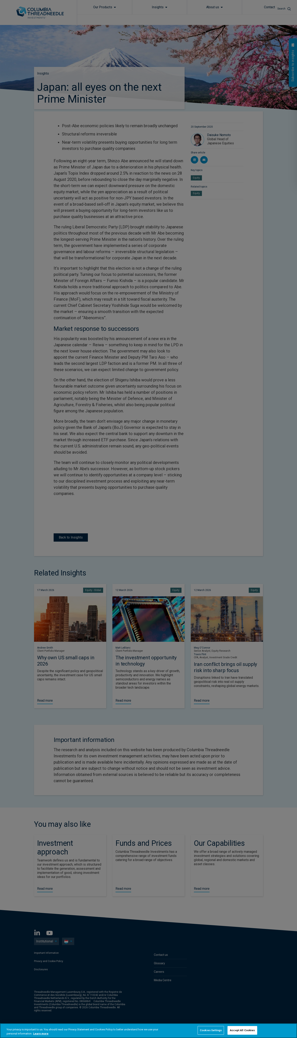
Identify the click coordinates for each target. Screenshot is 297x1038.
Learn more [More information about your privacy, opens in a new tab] (40, 1033)
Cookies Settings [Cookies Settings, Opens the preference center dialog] (211, 1030)
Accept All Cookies (242, 1030)
